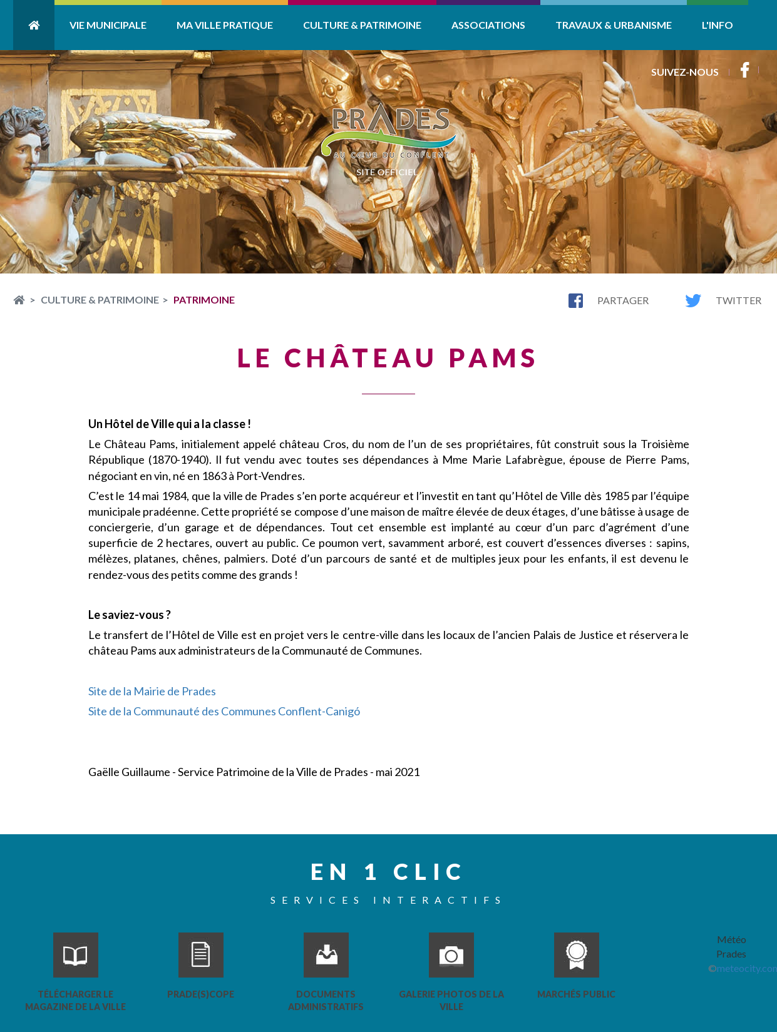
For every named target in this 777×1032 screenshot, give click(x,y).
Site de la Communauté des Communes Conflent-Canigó (224, 711)
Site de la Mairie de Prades (152, 691)
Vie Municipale (108, 25)
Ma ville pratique (225, 25)
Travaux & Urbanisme (613, 25)
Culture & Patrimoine (362, 25)
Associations (488, 25)
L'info (717, 25)
